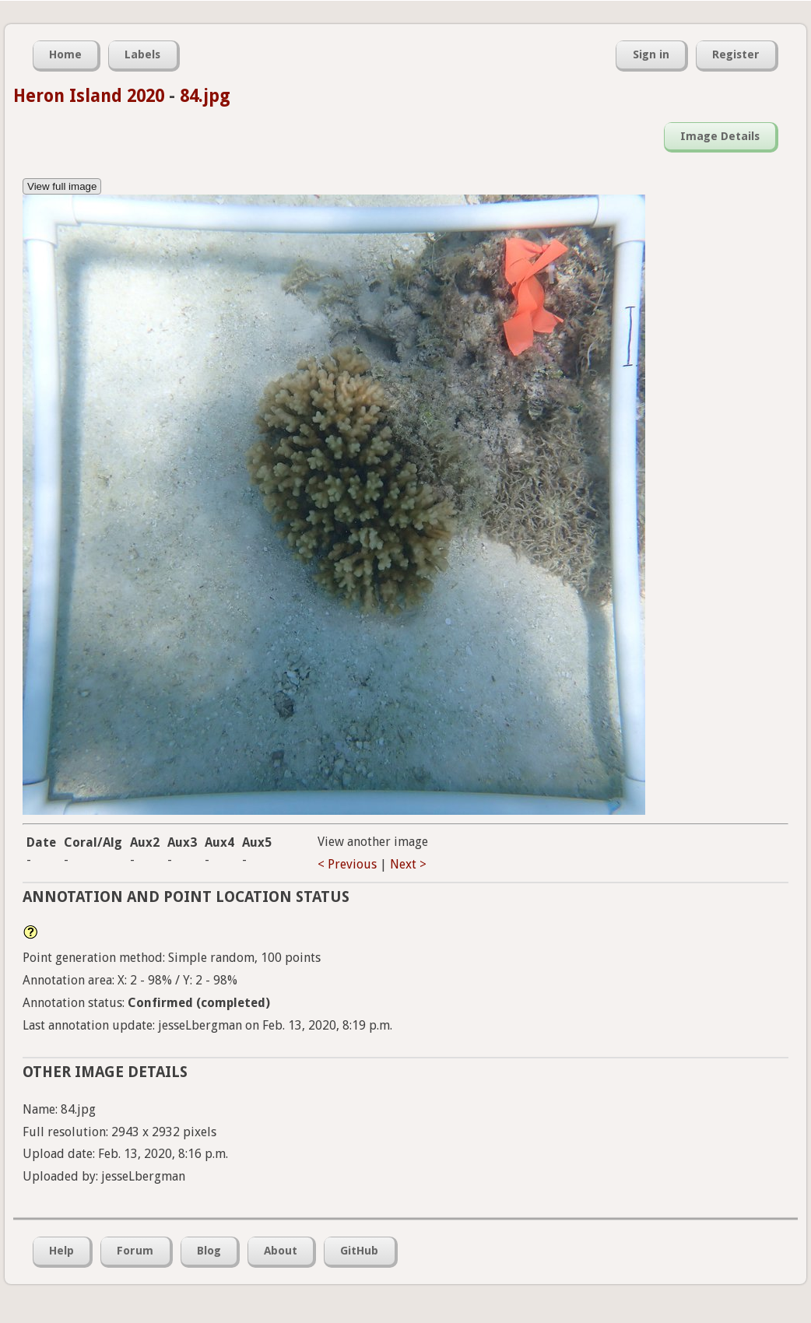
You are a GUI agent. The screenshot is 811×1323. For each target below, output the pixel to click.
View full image (62, 186)
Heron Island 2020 (88, 96)
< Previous (347, 864)
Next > (408, 864)
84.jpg (205, 96)
